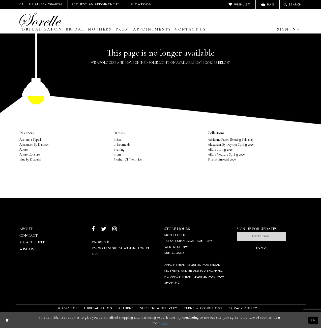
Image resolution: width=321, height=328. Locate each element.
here (164, 323)
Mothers (100, 29)
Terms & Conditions (203, 308)
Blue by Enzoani (30, 159)
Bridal (75, 29)
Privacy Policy (243, 308)
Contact (28, 235)
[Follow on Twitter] (103, 229)
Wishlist (27, 249)
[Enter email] (261, 236)
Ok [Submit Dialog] (313, 320)
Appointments (152, 29)
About (25, 229)
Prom (122, 29)
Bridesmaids (122, 144)
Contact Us (190, 29)
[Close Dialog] (7, 320)
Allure (23, 149)
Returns (126, 308)
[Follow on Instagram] (114, 229)
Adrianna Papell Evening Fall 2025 (230, 139)
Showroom (141, 4)
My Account (32, 242)
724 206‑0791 (100, 242)
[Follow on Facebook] (93, 229)
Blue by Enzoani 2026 (222, 159)
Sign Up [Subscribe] (261, 247)
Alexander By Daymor (34, 144)
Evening (119, 149)
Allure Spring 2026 (220, 149)
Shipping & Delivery (159, 308)
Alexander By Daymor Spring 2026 (231, 144)
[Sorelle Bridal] (40, 21)
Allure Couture (29, 154)
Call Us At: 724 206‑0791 (40, 4)
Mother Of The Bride (128, 159)
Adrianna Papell (30, 139)
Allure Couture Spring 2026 (226, 154)
